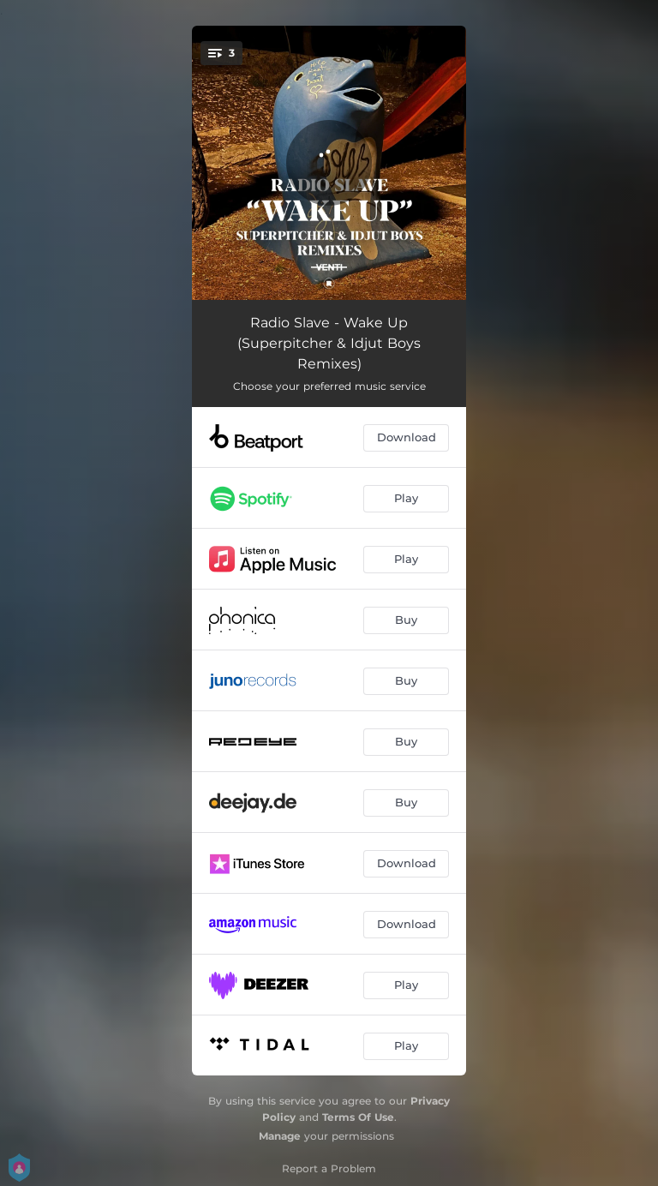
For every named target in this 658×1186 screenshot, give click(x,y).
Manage (280, 1135)
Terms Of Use (358, 1117)
